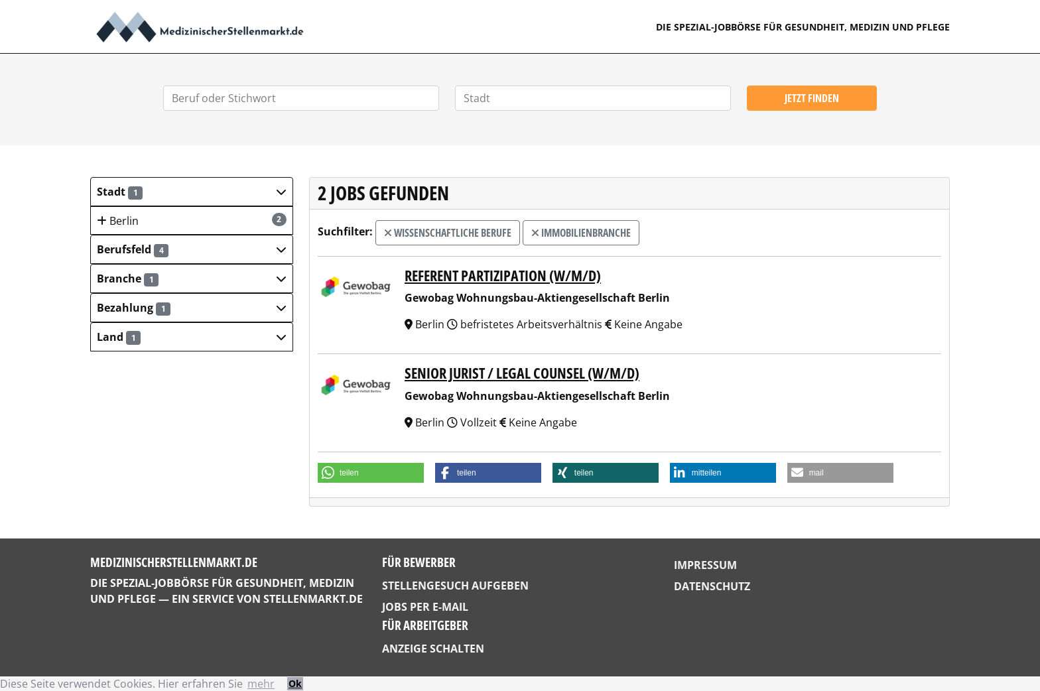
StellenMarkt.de (313, 599)
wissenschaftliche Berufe (447, 232)
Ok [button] (295, 683)
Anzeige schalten (433, 648)
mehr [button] (261, 683)
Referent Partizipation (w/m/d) (503, 275)
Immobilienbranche (581, 232)
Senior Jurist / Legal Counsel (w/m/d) (522, 373)
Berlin (192, 220)
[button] (191, 191)
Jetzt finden (812, 98)
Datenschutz (712, 586)
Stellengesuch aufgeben (455, 585)
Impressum (705, 565)
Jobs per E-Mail (425, 606)
